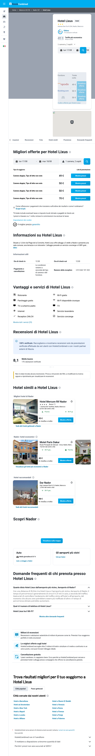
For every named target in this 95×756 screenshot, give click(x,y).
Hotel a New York (20, 708)
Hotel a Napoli (19, 712)
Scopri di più (20, 209)
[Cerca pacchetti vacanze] (4, 26)
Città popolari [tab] (20, 689)
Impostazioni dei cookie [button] (22, 220)
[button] (4, 4)
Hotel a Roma (57, 708)
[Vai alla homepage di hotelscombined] (18, 4)
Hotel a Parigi (57, 715)
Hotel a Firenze (58, 712)
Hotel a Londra (19, 715)
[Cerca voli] (4, 11)
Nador (35, 10)
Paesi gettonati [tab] (37, 689)
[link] (28, 426)
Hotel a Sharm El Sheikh (61, 701)
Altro (15, 248)
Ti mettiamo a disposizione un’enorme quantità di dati (53, 741)
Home (14, 10)
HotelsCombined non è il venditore (53, 737)
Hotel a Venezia (58, 705)
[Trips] (4, 39)
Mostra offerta (65, 420)
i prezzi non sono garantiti (66, 730)
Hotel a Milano (19, 718)
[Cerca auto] (4, 21)
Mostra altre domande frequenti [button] (51, 617)
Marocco (22, 10)
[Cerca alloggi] (4, 16)
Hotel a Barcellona (21, 701)
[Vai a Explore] (4, 32)
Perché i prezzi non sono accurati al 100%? (53, 746)
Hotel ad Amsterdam (22, 705)
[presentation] (70, 152)
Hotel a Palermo (58, 718)
